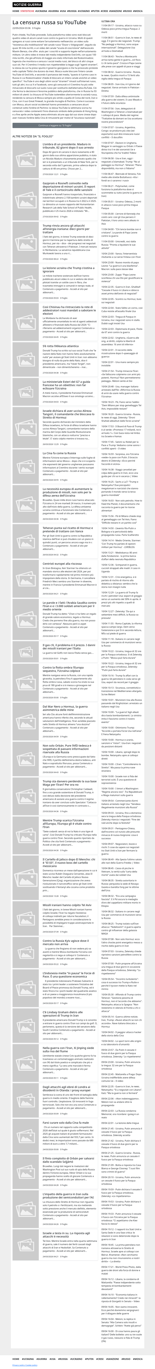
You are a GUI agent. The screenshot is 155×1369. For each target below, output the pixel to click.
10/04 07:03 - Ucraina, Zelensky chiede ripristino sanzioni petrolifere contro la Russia (121, 955)
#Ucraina (41, 11)
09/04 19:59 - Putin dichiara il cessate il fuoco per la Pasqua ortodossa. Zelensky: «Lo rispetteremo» (121, 1193)
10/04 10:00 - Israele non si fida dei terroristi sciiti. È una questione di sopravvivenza (119, 780)
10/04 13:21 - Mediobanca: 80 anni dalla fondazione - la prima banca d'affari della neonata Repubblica (119, 556)
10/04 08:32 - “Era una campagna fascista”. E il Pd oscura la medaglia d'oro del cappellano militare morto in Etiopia (121, 900)
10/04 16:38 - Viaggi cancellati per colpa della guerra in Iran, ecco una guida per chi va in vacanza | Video (119, 473)
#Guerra (53, 11)
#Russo (127, 11)
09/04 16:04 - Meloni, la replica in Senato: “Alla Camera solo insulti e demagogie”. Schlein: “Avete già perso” (121, 1322)
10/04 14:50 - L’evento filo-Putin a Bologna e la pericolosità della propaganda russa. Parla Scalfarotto (120, 531)
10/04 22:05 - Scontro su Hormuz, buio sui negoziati (121, 301)
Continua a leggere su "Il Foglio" (55, 125)
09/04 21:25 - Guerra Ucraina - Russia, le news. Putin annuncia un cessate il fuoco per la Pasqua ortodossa (120, 1156)
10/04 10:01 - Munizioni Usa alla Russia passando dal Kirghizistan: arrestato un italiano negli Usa (121, 703)
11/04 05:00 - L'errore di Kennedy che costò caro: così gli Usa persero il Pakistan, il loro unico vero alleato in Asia (120, 218)
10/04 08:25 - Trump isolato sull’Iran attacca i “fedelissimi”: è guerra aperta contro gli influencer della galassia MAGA (121, 928)
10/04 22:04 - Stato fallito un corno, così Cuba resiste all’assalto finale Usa (121, 309)
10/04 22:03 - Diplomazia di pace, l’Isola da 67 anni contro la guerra (121, 330)
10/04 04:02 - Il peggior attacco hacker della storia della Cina (121, 1034)
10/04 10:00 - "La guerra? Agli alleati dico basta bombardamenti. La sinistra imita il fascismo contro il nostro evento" (121, 717)
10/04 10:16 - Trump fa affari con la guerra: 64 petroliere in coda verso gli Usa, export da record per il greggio (120, 679)
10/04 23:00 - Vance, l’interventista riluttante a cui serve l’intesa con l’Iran (121, 255)
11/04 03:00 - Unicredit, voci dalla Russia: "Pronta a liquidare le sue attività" (118, 245)
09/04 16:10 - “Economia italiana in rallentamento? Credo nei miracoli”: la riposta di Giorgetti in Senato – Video (120, 1298)
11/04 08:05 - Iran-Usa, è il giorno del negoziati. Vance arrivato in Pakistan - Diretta (120, 87)
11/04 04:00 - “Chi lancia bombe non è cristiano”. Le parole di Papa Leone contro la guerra (121, 232)
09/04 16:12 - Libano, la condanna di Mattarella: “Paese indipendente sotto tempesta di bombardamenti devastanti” (121, 1284)
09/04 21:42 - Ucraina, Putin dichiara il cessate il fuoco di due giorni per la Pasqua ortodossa (121, 1144)
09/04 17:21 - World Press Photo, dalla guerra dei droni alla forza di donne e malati (121, 1270)
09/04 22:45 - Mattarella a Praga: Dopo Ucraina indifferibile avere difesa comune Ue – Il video (121, 1077)
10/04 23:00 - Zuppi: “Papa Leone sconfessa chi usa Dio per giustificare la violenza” (121, 278)
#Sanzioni (115, 11)
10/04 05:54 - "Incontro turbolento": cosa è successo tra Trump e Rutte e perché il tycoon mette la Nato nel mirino (120, 984)
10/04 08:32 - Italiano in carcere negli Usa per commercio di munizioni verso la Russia (121, 915)
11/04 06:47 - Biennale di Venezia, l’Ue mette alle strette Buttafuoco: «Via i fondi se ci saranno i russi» (121, 177)
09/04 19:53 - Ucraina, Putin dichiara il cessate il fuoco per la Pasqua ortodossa (121, 1205)
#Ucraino (84, 11)
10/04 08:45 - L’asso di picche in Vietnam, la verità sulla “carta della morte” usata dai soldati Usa (119, 871)
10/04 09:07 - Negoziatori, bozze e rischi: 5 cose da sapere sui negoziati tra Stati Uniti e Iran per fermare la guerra (120, 848)
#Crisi (104, 11)
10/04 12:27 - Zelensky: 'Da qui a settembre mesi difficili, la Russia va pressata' (119, 615)
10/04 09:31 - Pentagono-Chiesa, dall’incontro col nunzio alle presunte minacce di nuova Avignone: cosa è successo (120, 833)
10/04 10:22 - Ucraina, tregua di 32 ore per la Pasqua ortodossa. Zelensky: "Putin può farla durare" (121, 667)
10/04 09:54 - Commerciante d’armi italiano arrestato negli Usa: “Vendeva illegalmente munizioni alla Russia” (120, 804)
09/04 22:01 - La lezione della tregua (120, 1123)
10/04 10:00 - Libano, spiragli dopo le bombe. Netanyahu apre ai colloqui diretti (120, 755)
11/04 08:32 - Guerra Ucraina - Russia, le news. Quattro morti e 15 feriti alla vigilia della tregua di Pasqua (120, 75)
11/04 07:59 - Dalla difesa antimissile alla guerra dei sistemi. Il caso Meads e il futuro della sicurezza (121, 100)
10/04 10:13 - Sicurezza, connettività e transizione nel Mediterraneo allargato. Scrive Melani (121, 691)
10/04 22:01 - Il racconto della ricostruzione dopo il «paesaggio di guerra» (119, 353)
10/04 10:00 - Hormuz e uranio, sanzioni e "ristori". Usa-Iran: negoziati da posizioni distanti (121, 743)
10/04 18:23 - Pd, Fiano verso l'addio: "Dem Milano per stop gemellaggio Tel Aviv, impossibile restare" (121, 405)
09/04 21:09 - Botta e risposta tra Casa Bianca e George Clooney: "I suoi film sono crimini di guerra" (121, 1168)
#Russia (72, 11)
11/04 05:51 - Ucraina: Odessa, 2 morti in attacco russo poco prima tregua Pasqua (121, 205)
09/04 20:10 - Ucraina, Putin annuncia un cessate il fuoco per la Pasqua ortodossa (120, 1180)
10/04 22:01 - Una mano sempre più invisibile (120, 364)
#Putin (95, 11)
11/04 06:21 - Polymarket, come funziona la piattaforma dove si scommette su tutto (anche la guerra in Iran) (121, 191)
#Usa (63, 11)
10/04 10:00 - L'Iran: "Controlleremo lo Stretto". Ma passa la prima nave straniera (121, 767)
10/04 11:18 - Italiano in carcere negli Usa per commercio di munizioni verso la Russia (121, 642)
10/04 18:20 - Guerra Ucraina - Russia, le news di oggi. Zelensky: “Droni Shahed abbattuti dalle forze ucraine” (120, 417)
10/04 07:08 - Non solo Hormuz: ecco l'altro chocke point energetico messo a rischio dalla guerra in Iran (121, 942)
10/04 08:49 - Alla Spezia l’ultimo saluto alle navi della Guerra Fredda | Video (121, 861)
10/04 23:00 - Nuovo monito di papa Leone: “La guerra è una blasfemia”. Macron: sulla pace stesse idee (120, 266)
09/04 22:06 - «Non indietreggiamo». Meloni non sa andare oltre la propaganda (120, 1102)
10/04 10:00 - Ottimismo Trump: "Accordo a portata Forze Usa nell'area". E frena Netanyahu (121, 731)
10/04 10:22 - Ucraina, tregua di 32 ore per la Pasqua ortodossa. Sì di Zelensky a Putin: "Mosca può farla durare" (121, 654)
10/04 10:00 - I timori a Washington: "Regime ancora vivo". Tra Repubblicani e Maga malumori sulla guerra (121, 792)
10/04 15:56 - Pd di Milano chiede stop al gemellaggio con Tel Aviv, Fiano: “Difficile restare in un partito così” (121, 519)
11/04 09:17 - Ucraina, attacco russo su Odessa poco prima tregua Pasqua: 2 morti (121, 29)
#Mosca (137, 11)
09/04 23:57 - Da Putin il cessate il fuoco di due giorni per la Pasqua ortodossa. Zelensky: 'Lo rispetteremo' (121, 1053)
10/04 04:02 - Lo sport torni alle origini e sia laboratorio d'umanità (121, 1043)
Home (16, 11)
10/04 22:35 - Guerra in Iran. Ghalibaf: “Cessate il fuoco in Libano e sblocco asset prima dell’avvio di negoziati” (121, 290)
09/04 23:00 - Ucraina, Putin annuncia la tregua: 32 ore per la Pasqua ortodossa (120, 1065)
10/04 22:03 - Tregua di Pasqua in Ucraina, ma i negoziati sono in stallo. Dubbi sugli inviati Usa (120, 320)
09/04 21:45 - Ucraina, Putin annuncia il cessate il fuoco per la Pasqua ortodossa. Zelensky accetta (121, 1132)
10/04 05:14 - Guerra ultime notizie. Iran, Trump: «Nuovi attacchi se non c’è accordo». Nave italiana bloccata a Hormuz (121, 1021)
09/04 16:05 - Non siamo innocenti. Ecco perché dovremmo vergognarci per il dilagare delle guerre (120, 1310)
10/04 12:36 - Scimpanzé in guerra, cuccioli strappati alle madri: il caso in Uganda (120, 568)
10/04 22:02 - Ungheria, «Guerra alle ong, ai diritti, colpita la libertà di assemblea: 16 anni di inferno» (120, 341)
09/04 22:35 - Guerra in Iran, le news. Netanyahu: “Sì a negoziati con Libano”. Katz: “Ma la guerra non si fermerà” (121, 1090)
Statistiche (27, 11)
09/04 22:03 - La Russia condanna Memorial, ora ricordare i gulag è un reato (120, 1114)
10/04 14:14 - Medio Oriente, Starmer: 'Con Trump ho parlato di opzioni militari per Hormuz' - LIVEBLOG (121, 544)
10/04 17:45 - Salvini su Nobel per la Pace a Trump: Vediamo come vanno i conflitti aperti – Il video (120, 445)
